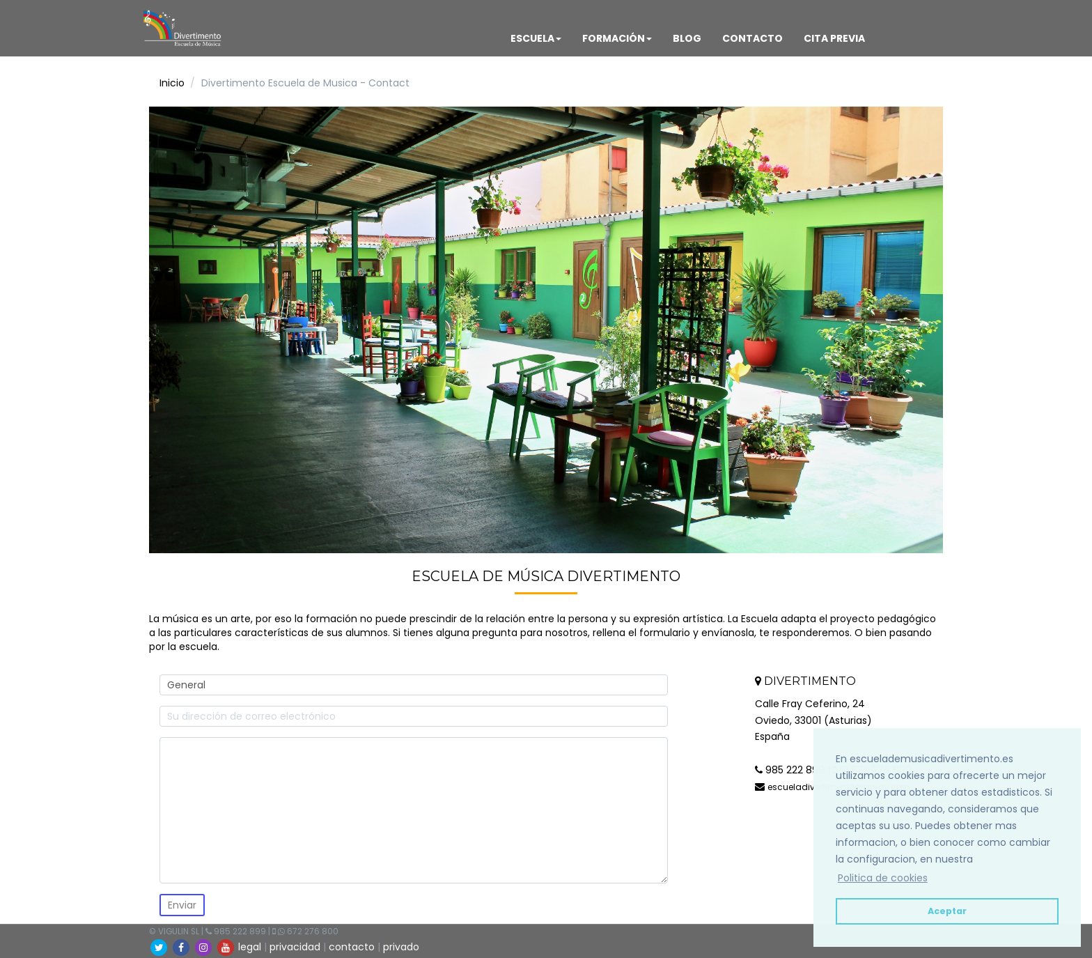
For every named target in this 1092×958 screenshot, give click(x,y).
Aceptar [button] (947, 911)
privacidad (295, 947)
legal (249, 947)
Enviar (182, 905)
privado (401, 947)
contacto (352, 947)
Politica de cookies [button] (883, 878)
